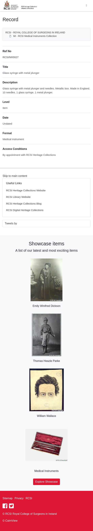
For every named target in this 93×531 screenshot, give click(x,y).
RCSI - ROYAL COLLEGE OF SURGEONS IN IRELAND (35, 32)
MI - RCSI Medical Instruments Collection (35, 36)
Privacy (19, 498)
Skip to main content (15, 175)
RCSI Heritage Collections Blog (23, 203)
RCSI (29, 498)
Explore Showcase (46, 481)
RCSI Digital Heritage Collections (24, 210)
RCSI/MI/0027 (10, 57)
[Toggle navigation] (86, 5)
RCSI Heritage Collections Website (25, 190)
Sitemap (8, 498)
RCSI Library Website (18, 196)
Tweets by (11, 223)
